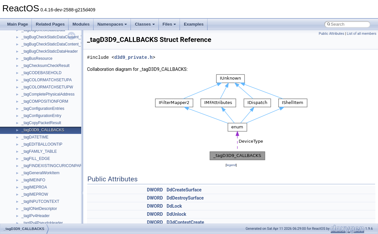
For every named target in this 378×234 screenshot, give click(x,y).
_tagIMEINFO (33, 180)
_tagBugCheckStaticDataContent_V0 (53, 37)
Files (169, 24)
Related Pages (50, 24)
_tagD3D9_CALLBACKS (42, 130)
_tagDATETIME (34, 137)
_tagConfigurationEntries (42, 108)
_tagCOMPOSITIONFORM (44, 101)
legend (231, 165)
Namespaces (112, 24)
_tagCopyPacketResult (41, 123)
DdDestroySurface (185, 198)
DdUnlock (176, 214)
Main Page (17, 24)
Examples (194, 24)
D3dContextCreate (185, 222)
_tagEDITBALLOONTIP (41, 144)
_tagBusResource (36, 58)
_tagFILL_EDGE (35, 158)
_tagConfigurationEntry (41, 115)
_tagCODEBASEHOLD (41, 73)
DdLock (174, 206)
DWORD (155, 189)
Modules (81, 24)
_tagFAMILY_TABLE (39, 151)
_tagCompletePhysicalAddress (47, 94)
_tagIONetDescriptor (39, 208)
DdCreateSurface (184, 189)
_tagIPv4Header (35, 216)
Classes (145, 24)
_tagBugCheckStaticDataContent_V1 (53, 44)
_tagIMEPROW (34, 194)
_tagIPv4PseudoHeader (42, 223)
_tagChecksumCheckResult (45, 65)
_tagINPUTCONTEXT (40, 201)
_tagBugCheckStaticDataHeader (49, 51)
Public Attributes (331, 34)
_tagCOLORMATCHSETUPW (47, 87)
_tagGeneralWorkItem (40, 173)
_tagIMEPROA (34, 187)
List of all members (361, 34)
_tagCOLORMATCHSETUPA (46, 80)
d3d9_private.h (133, 57)
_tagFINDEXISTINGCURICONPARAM (54, 165)
